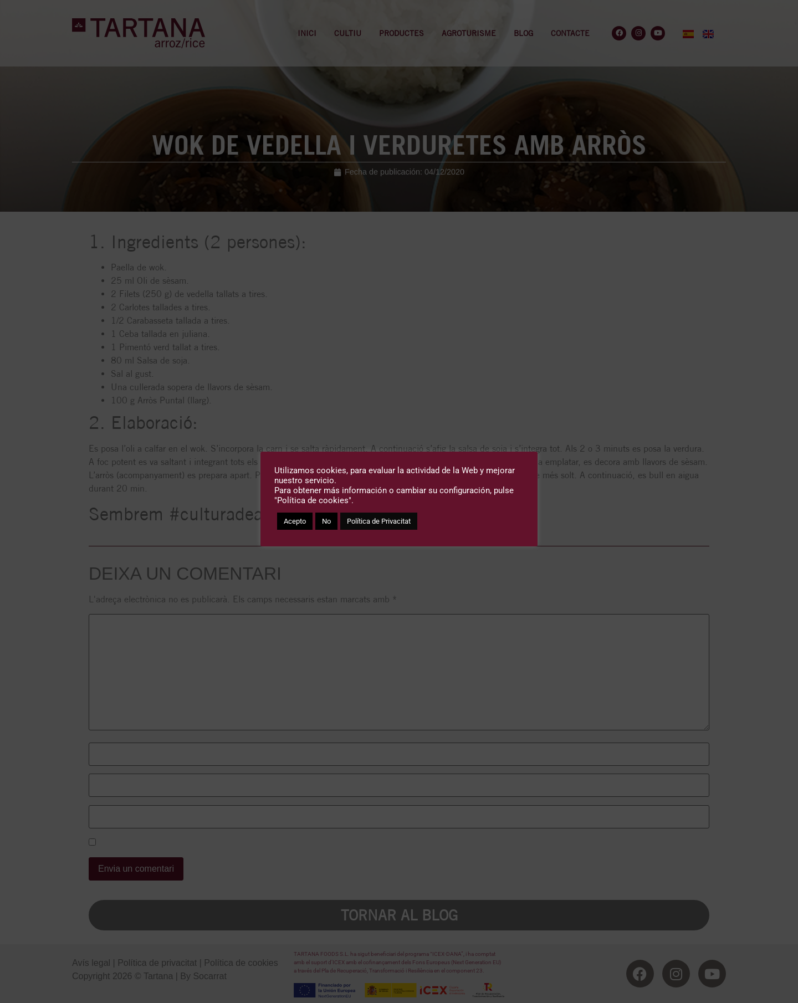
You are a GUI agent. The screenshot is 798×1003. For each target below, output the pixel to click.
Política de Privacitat (379, 521)
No (326, 521)
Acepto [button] (295, 521)
